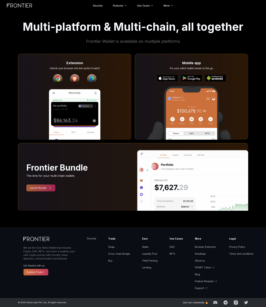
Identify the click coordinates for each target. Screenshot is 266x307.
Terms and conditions (241, 253)
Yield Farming (149, 260)
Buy (110, 260)
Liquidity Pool (149, 253)
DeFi (172, 246)
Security (98, 5)
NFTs (172, 253)
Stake (145, 246)
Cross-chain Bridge (119, 253)
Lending (146, 267)
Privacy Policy (237, 246)
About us (200, 260)
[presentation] (56, 79)
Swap (111, 246)
